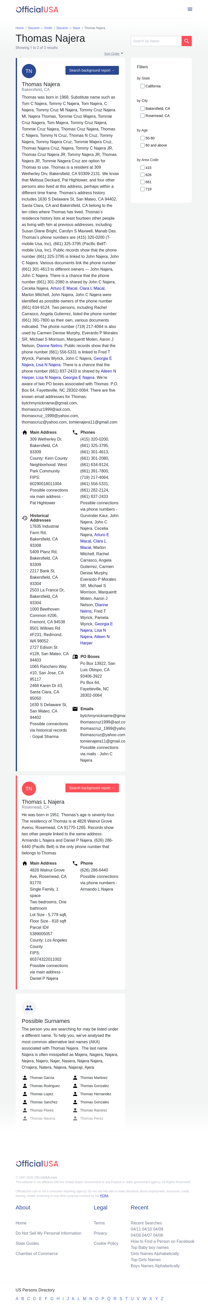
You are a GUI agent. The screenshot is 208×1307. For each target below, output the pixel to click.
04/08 (136, 1235)
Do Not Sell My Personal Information (49, 1233)
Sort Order (112, 54)
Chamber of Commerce (37, 1253)
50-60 (150, 138)
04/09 (158, 1229)
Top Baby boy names (150, 1247)
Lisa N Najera (48, 365)
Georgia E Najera (78, 377)
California (153, 86)
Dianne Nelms (49, 346)
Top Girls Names (146, 1260)
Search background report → (92, 70)
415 (148, 167)
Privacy (100, 1233)
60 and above (156, 145)
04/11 (136, 1229)
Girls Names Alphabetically (155, 1253)
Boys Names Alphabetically (155, 1266)
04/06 (158, 1235)
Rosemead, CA (158, 115)
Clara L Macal (91, 288)
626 (148, 175)
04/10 (147, 1229)
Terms (99, 1223)
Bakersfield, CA (158, 108)
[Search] (156, 41)
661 (148, 182)
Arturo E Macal (63, 288)
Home (21, 1223)
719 (148, 189)
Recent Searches (146, 1223)
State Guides (27, 1243)
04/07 (147, 1235)
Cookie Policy (106, 1243)
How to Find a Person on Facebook (163, 1241)
